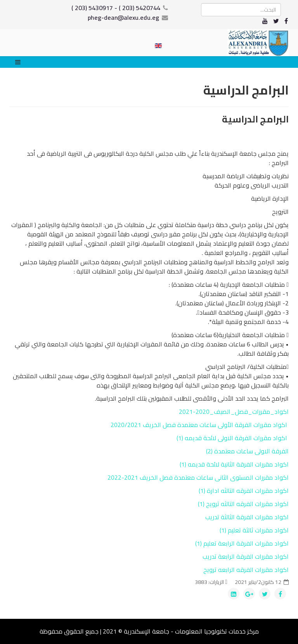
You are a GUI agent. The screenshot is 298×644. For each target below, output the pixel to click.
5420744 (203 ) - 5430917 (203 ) (115, 8)
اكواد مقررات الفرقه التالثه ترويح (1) (243, 504)
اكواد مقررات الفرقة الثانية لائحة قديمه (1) (233, 464)
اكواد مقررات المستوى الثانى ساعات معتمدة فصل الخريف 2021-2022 (198, 477)
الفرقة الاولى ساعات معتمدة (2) (247, 451)
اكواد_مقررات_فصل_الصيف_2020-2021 (234, 411)
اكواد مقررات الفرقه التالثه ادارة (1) (244, 490)
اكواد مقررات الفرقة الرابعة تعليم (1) (242, 543)
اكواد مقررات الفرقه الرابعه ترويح (246, 569)
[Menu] (19, 62)
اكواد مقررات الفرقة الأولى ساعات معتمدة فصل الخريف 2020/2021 (199, 424)
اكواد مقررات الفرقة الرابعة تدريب (246, 556)
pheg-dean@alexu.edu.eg (123, 17)
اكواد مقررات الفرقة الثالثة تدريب (247, 517)
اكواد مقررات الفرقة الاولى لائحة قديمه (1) (232, 438)
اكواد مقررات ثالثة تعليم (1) (254, 530)
